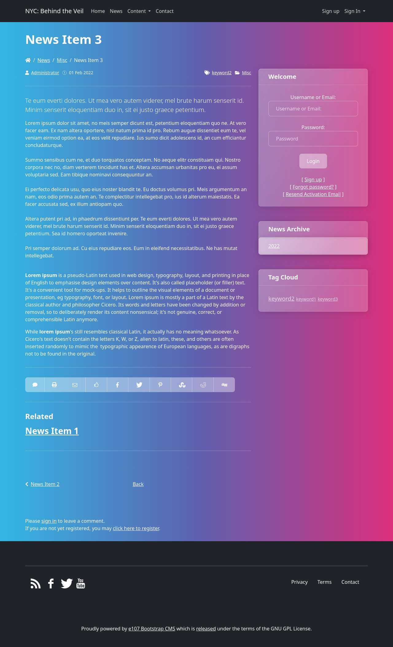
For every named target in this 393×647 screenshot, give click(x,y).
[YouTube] (81, 585)
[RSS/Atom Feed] (36, 585)
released (206, 628)
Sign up (331, 11)
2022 (274, 246)
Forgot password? (313, 186)
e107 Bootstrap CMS (151, 628)
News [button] (116, 11)
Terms (324, 582)
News (43, 60)
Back (138, 484)
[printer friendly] (54, 384)
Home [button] (98, 11)
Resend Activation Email (313, 194)
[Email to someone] (75, 384)
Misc (62, 60)
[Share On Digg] (224, 384)
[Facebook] (51, 585)
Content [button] (137, 11)
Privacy (299, 582)
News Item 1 (52, 431)
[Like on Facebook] (96, 384)
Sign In (353, 11)
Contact (350, 582)
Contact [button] (164, 11)
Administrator (45, 72)
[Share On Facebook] (117, 384)
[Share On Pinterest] (160, 384)
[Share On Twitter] (139, 384)
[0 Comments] (35, 384)
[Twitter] (66, 585)
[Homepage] (28, 60)
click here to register (136, 528)
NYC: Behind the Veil (54, 11)
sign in (49, 521)
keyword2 (222, 72)
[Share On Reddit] (202, 384)
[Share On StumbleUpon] (181, 384)
